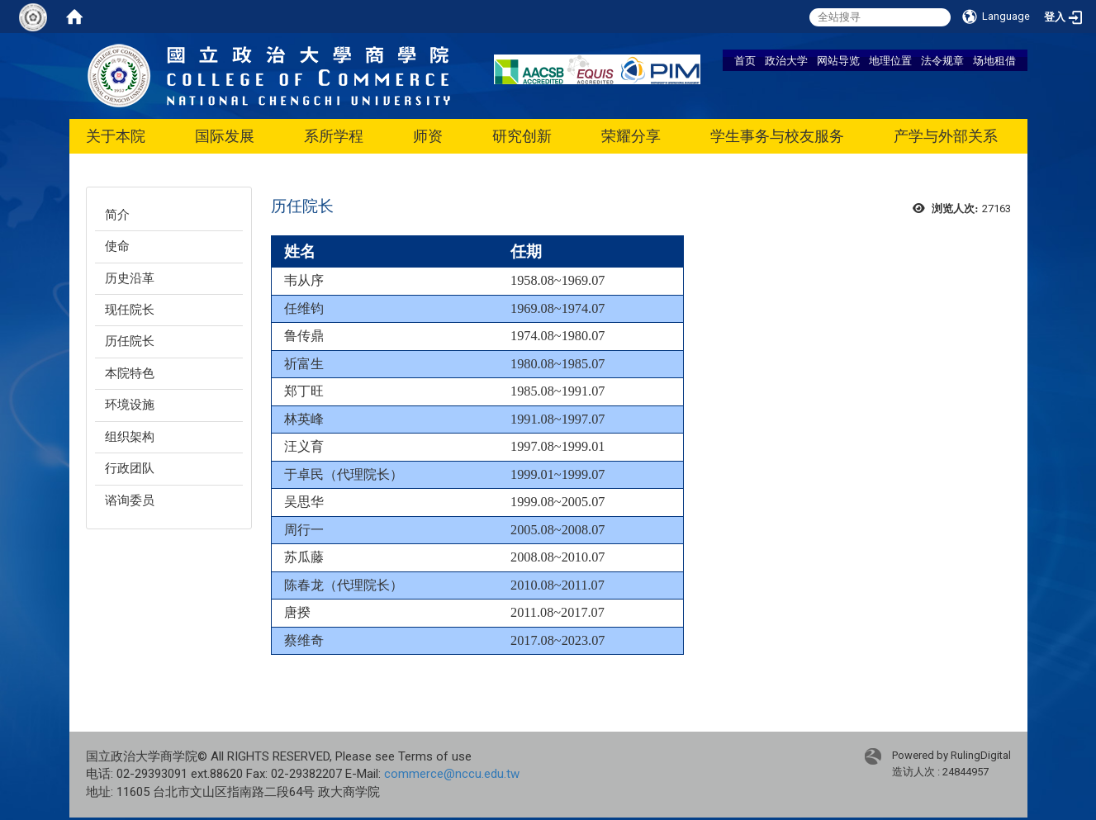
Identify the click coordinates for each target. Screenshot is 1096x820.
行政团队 (129, 468)
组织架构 (129, 436)
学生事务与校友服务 (777, 136)
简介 (117, 214)
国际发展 (224, 136)
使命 (117, 246)
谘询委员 (129, 500)
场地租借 (994, 60)
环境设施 (129, 404)
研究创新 (522, 136)
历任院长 (129, 341)
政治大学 (786, 60)
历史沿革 (129, 278)
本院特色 (129, 373)
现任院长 (129, 309)
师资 (428, 136)
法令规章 (942, 60)
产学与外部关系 (946, 136)
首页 (745, 60)
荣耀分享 (631, 136)
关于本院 (115, 136)
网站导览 (838, 60)
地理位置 (890, 60)
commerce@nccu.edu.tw (452, 773)
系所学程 (333, 136)
